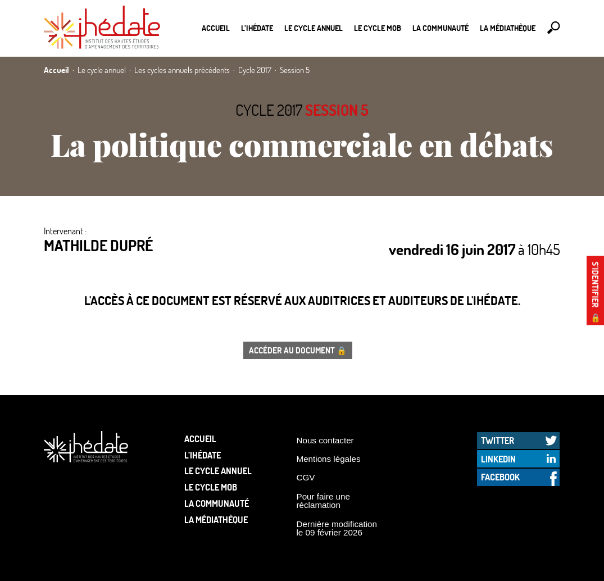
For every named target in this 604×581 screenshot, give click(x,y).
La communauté (440, 27)
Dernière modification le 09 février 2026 (337, 528)
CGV (306, 477)
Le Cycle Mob (377, 27)
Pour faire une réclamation (323, 501)
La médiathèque (507, 27)
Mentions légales (329, 459)
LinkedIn (498, 459)
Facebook (500, 477)
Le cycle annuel (313, 27)
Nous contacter (325, 440)
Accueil (216, 27)
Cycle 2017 (268, 110)
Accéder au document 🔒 (298, 350)
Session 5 (337, 110)
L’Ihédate (257, 27)
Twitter (497, 440)
